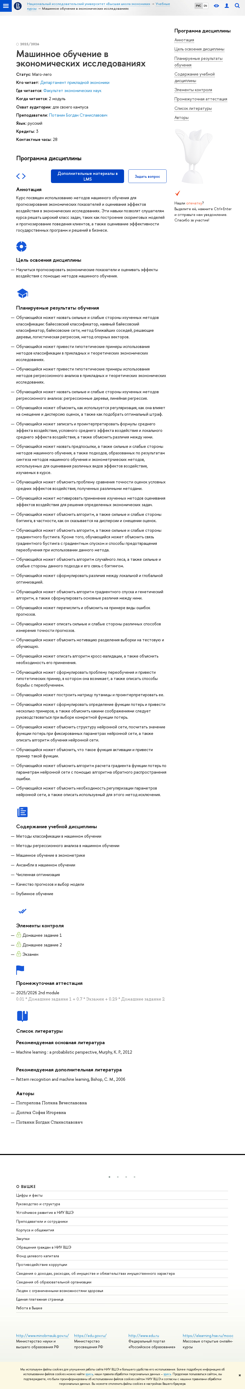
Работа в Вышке (29, 1307)
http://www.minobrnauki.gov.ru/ (42, 1335)
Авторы (181, 117)
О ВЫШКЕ (26, 1186)
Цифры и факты (29, 1195)
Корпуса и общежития (35, 1229)
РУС (198, 6)
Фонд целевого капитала (37, 1255)
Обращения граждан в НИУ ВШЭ (43, 1247)
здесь (89, 1374)
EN (205, 6)
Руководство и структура (38, 1203)
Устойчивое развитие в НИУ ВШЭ (45, 1212)
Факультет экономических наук (72, 90)
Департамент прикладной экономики (74, 82)
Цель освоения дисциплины (199, 49)
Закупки (23, 1238)
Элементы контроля (193, 90)
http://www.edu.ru (144, 1335)
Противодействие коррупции (41, 1264)
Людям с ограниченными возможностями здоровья (59, 1290)
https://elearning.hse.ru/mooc (208, 1335)
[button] (109, 1177)
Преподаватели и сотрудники (42, 1221)
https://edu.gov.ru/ (90, 1335)
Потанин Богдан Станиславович (78, 115)
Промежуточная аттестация (200, 99)
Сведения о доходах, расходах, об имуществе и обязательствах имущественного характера (95, 1273)
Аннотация (184, 40)
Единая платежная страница (39, 1299)
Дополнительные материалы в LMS (87, 176)
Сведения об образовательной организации (53, 1281)
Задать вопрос (147, 176)
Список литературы (193, 108)
